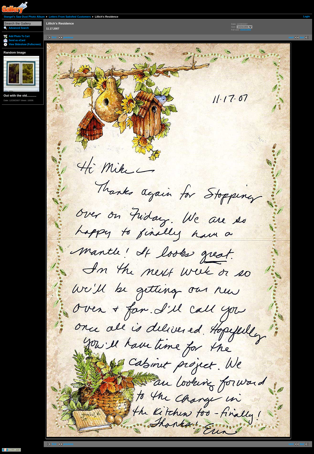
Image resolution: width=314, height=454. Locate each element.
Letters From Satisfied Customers (70, 16)
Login (306, 16)
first (54, 37)
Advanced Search (19, 28)
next (291, 37)
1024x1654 (245, 30)
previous (68, 37)
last (302, 37)
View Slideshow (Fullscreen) (25, 44)
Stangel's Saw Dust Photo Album (24, 16)
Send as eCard (17, 40)
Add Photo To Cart (19, 36)
